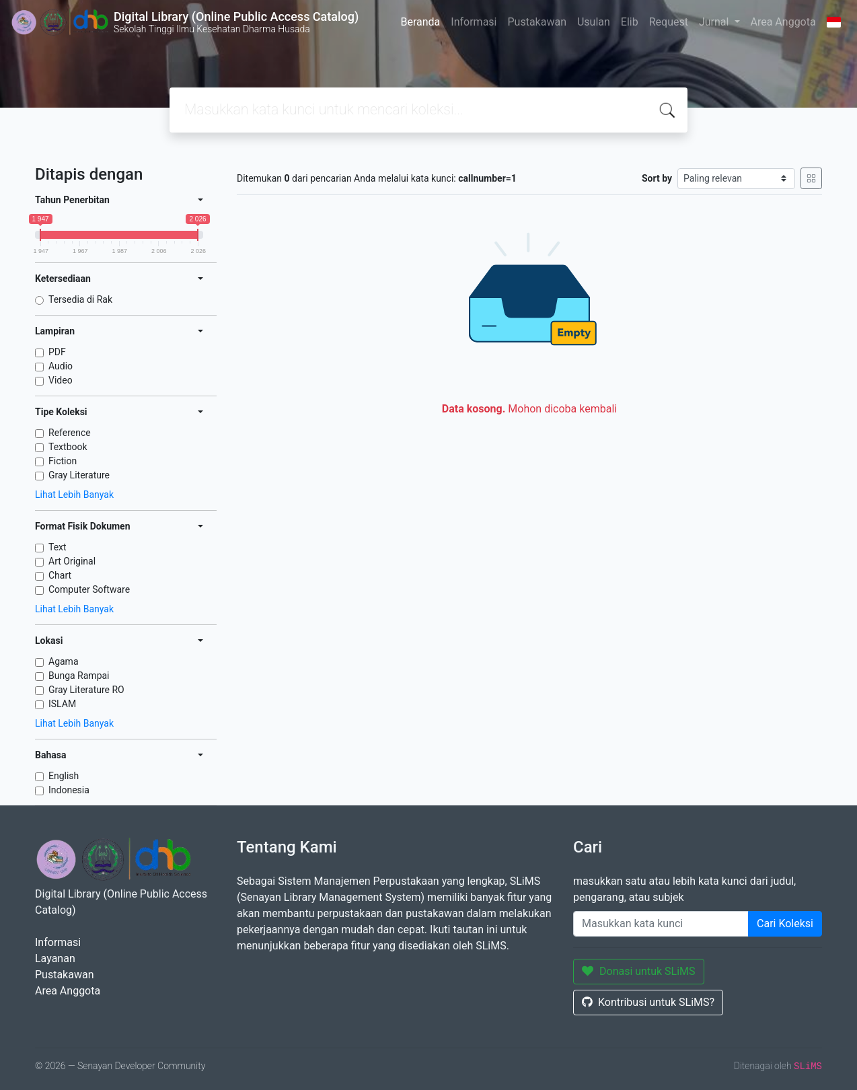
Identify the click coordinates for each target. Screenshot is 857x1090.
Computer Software (89, 589)
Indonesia (68, 790)
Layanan (55, 958)
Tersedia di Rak (80, 299)
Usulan (593, 21)
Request (668, 21)
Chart (59, 575)
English (63, 775)
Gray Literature (79, 475)
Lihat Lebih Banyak (74, 494)
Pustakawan (536, 21)
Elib (629, 21)
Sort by (657, 178)
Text (57, 547)
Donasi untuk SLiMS (639, 971)
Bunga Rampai (79, 675)
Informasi (473, 21)
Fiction (62, 461)
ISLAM (62, 703)
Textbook (67, 446)
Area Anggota (783, 21)
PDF (57, 352)
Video (60, 380)
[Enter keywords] (661, 924)
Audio (60, 366)
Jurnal (715, 21)
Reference (69, 432)
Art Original (72, 561)
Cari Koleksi (785, 923)
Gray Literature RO (86, 689)
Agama (63, 661)
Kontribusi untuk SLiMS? (648, 1002)
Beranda (420, 21)
